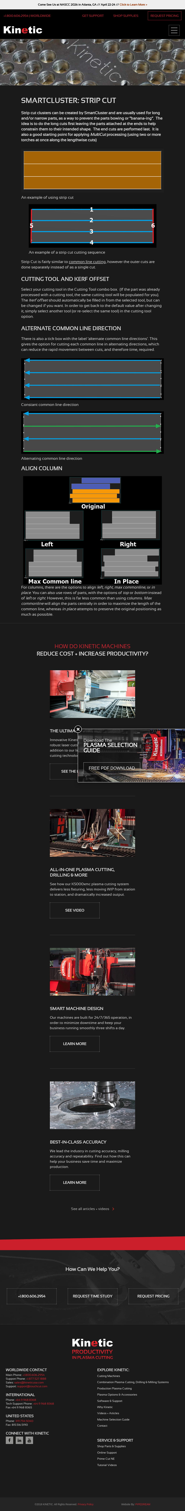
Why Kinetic (105, 1407)
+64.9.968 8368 (43, 1403)
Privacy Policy (85, 1504)
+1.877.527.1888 (36, 1378)
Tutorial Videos (107, 1465)
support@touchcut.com (32, 1386)
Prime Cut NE (106, 1458)
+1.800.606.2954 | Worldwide (27, 16)
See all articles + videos (92, 1209)
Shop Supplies (125, 16)
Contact (102, 1425)
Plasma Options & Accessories (117, 1394)
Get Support (93, 16)
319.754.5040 (24, 1421)
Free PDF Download (112, 768)
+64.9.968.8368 (25, 1400)
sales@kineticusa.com (29, 1382)
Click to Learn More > (133, 4)
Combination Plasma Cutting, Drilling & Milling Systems (133, 1382)
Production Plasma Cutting (114, 1388)
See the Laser (74, 771)
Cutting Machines (108, 1376)
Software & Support (109, 1401)
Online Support (107, 1452)
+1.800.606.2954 (31, 1296)
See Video (74, 910)
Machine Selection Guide (113, 1419)
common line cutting (87, 261)
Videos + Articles (108, 1413)
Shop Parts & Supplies (111, 1446)
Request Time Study (92, 1296)
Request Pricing (164, 16)
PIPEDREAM (142, 1504)
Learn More (74, 1044)
